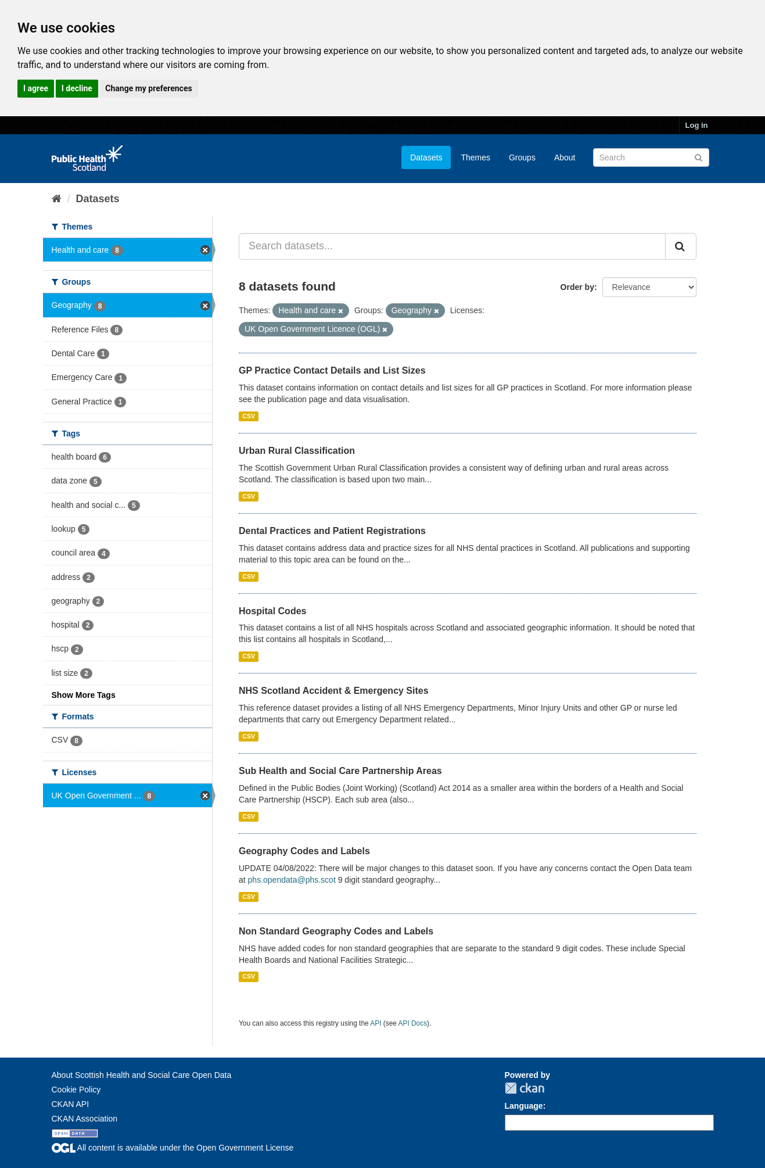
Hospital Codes (272, 611)
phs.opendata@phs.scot (292, 879)
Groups (522, 157)
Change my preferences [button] (148, 88)
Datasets (426, 157)
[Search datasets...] (452, 246)
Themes (475, 157)
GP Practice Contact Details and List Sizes (332, 370)
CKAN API (70, 1104)
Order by (577, 287)
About (565, 157)
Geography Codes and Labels (304, 851)
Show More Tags (84, 695)
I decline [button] (77, 88)
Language (524, 1105)
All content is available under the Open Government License (173, 1147)
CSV (248, 416)
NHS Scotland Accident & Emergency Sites (334, 691)
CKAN (524, 1088)
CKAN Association (85, 1118)
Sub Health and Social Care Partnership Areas (340, 771)
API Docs (413, 1023)
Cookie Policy (76, 1089)
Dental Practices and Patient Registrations (332, 531)
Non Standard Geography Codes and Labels (336, 931)
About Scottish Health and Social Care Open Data (142, 1075)
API (375, 1023)
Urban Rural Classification (297, 451)
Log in (696, 125)
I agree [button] (35, 88)
